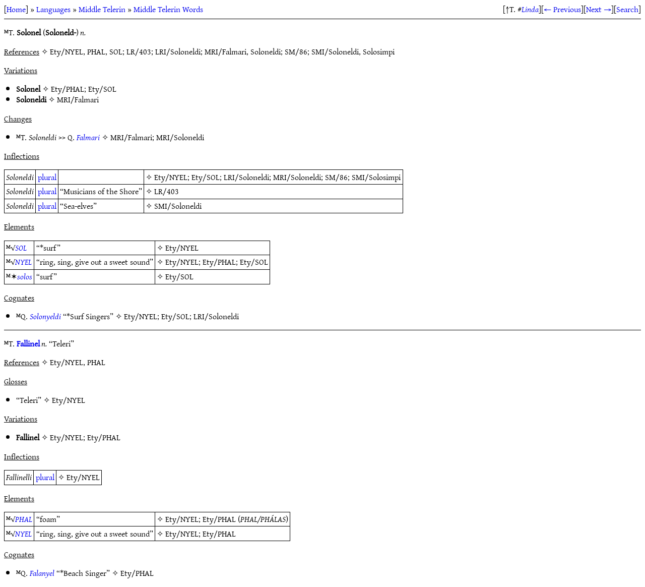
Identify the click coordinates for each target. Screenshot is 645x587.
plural (47, 177)
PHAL (23, 519)
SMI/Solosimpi (376, 177)
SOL (21, 248)
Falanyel (42, 573)
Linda (530, 9)
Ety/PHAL (67, 89)
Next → (598, 9)
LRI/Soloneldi (246, 177)
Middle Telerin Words (168, 9)
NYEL (23, 262)
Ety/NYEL (170, 177)
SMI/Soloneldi (178, 206)
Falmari (88, 137)
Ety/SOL (102, 89)
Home (16, 9)
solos (24, 276)
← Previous (562, 9)
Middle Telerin (102, 9)
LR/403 (166, 191)
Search (627, 9)
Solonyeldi (45, 316)
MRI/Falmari (78, 99)
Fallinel (28, 343)
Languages (53, 9)
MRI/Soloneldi (180, 137)
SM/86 (336, 177)
